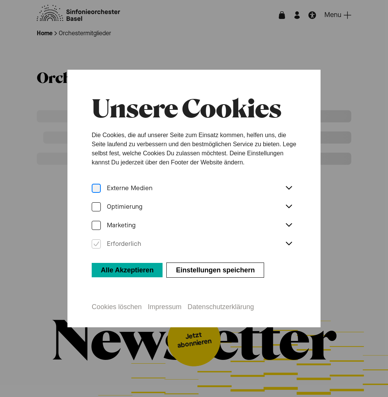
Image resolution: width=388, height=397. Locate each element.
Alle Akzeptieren (127, 270)
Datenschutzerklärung (221, 307)
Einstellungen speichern (215, 270)
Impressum (164, 307)
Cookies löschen (117, 307)
